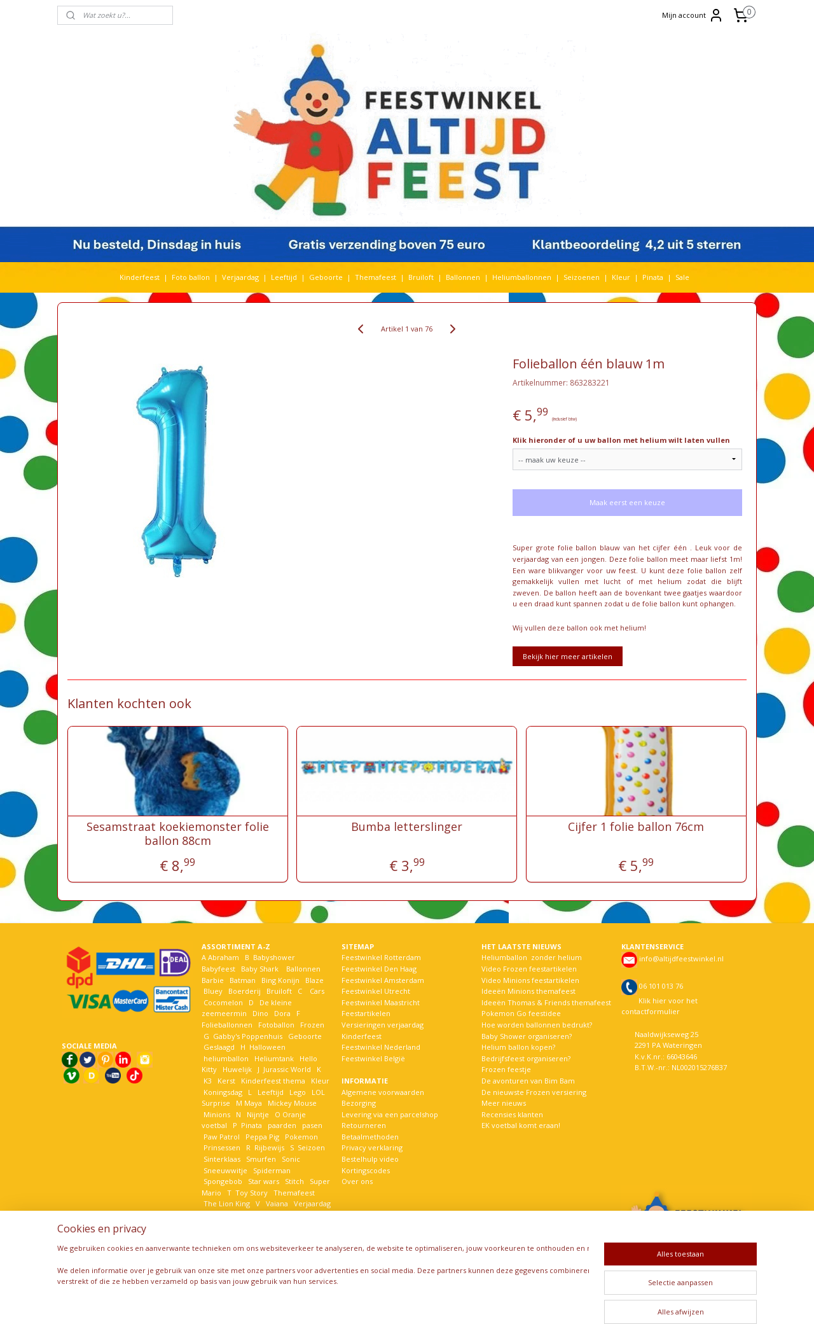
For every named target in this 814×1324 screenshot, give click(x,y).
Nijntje (257, 1114)
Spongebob (223, 1181)
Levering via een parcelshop (389, 1114)
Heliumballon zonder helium (531, 957)
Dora (281, 1013)
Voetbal (216, 1215)
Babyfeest (218, 968)
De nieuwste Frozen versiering (533, 1092)
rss (402, 1301)
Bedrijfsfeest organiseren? (525, 1058)
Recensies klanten (512, 1114)
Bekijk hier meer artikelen (567, 656)
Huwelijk (237, 1069)
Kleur (621, 277)
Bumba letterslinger (406, 827)
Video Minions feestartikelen (530, 980)
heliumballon (226, 1058)
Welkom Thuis (271, 1215)
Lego (296, 1092)
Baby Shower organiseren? (526, 1036)
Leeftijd (284, 277)
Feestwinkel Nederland (380, 1047)
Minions (216, 1114)
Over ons (357, 1181)
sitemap (375, 1301)
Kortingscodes (365, 1170)
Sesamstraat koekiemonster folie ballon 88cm (177, 833)
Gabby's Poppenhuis (246, 1036)
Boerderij (244, 991)
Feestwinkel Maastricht (380, 1002)
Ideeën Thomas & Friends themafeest (546, 1002)
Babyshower (275, 957)
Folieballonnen (227, 1024)
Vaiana (277, 1203)
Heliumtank (274, 1058)
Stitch (294, 1181)
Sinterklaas (222, 1159)
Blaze (313, 980)
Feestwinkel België (373, 1058)
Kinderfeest (140, 277)
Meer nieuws (503, 1103)
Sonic (291, 1159)
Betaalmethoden (370, 1136)
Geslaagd (219, 1047)
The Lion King (226, 1203)
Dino (260, 1013)
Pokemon (301, 1136)
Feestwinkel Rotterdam (381, 957)
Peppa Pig (262, 1136)
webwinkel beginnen (450, 1301)
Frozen (312, 1024)
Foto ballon (191, 277)
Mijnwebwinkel (562, 1301)
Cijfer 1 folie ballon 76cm (637, 827)
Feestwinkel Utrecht (375, 991)
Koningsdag (222, 1092)
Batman (243, 980)
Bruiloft (421, 277)
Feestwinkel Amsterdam (382, 980)
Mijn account (693, 15)
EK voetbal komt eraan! (520, 1125)
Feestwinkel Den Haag (379, 968)
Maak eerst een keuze (627, 502)
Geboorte (326, 277)
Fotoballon (276, 1024)
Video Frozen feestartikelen (529, 968)
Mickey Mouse (292, 1103)
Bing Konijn (280, 980)
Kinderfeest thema (273, 1080)
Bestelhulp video (370, 1159)
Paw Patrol (221, 1136)
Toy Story (251, 1192)
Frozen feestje (506, 1069)
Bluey (213, 991)
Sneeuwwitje (225, 1170)
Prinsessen (221, 1147)
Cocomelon (223, 1002)
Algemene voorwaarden (382, 1092)
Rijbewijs (269, 1147)
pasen (312, 1125)
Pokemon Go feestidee (521, 1013)
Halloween (267, 1047)
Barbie (213, 980)
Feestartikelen (365, 1013)
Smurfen (261, 1159)
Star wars (263, 1181)
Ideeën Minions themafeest (528, 991)
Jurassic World (287, 1069)
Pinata (652, 277)
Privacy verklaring (372, 1147)
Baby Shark (260, 968)
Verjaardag (240, 277)
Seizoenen (581, 277)
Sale (682, 277)
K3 (207, 1080)
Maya (253, 1103)
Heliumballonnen (521, 277)
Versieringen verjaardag (382, 1024)
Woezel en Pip (262, 1226)
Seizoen (311, 1147)
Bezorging (358, 1103)
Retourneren (363, 1125)
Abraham (223, 957)
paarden (282, 1125)
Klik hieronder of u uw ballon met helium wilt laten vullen (621, 440)
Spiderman (272, 1170)
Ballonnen (463, 277)
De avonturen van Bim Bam (528, 1080)
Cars (317, 991)
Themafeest (375, 277)
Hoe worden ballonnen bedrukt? (536, 1024)
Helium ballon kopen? (518, 1047)
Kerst (226, 1080)
